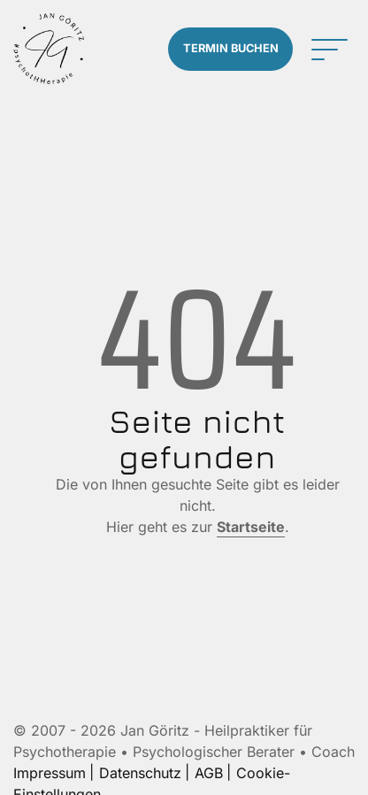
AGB (209, 773)
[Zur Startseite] (48, 48)
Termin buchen (231, 48)
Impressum (49, 773)
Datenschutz (140, 773)
